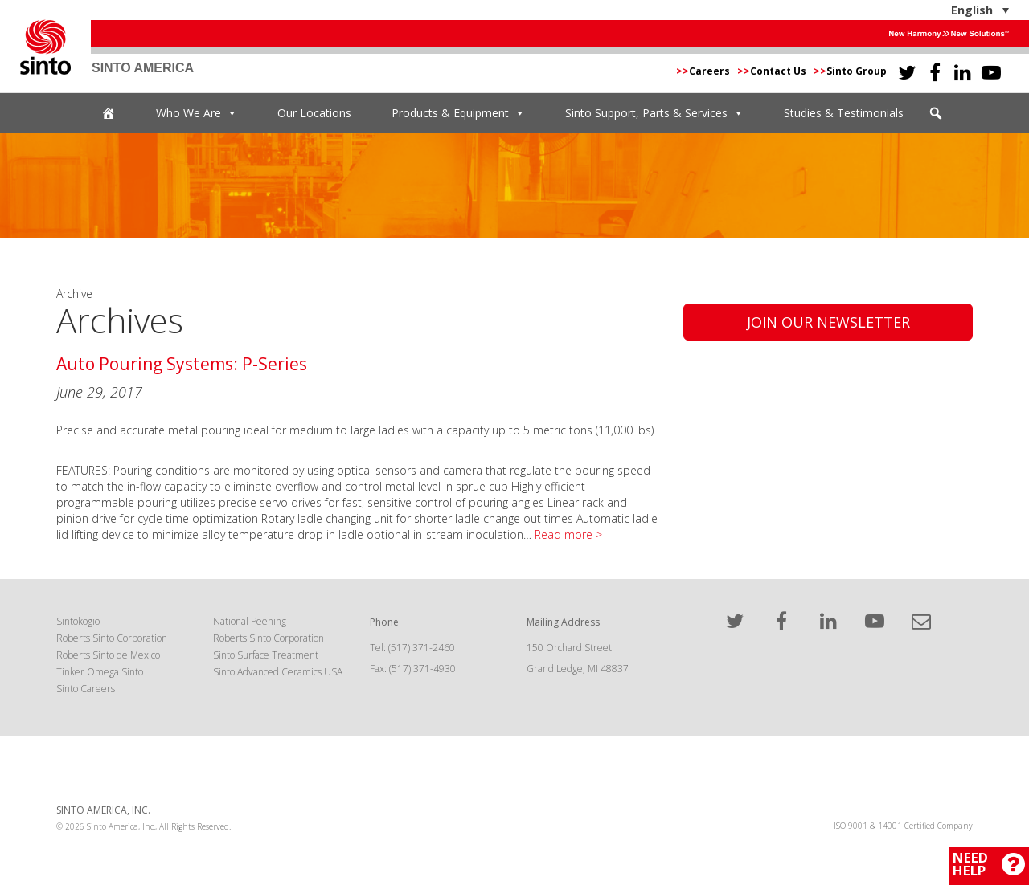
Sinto (45, 47)
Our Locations (314, 112)
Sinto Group (850, 71)
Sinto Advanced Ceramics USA (277, 672)
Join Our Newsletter (828, 322)
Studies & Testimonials (844, 112)
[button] (936, 113)
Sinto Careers (85, 688)
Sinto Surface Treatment (265, 655)
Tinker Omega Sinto (99, 672)
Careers (704, 71)
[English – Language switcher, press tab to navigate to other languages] (929, 10)
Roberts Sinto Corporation (111, 638)
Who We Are (196, 113)
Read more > (568, 534)
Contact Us (773, 71)
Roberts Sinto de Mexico (108, 655)
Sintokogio (78, 621)
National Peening (249, 621)
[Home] (108, 113)
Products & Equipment (458, 113)
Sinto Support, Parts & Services (654, 113)
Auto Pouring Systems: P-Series (181, 364)
